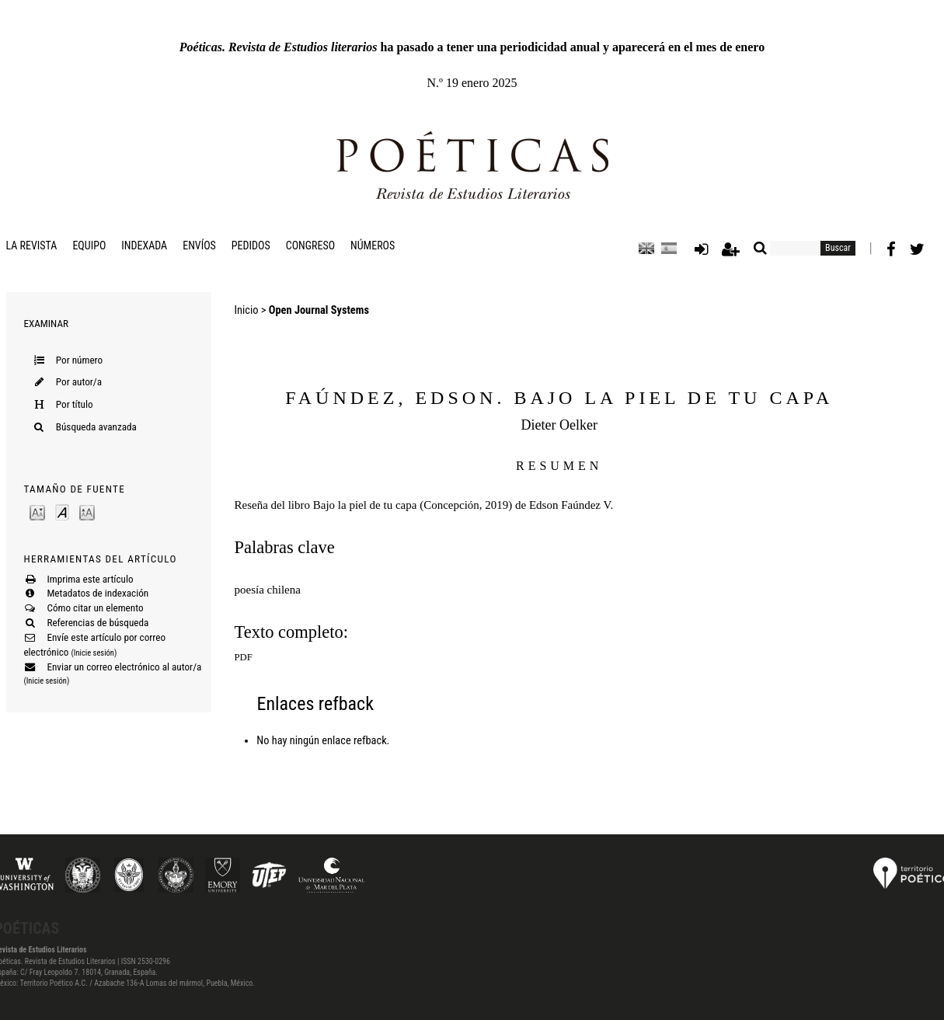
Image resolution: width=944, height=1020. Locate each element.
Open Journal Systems (319, 310)
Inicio (247, 310)
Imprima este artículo (90, 579)
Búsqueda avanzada (96, 427)
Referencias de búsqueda (97, 622)
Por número (79, 360)
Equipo (89, 245)
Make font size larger (87, 511)
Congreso (310, 245)
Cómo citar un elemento (95, 608)
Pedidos (251, 245)
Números (372, 245)
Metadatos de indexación (97, 593)
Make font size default (62, 511)
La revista (31, 245)
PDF (244, 657)
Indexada (144, 245)
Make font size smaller (37, 511)
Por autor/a (79, 382)
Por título (74, 404)
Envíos (199, 245)
